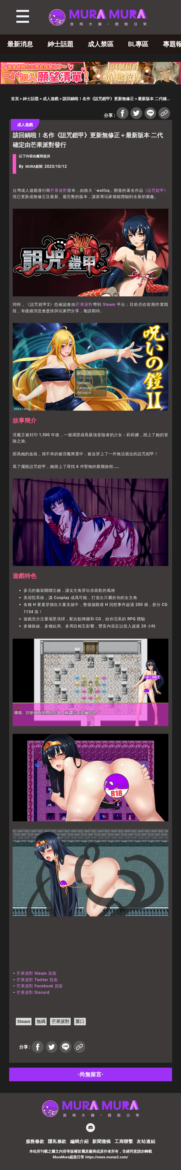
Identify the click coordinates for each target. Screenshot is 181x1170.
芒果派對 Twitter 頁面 (37, 979)
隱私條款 (57, 1141)
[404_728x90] (90, 83)
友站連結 (146, 1141)
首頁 (15, 98)
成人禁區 (101, 44)
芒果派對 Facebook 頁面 (40, 986)
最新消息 (20, 44)
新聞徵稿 (101, 1141)
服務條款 (35, 1141)
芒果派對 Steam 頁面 (37, 973)
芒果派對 (58, 190)
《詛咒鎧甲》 (155, 190)
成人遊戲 (51, 98)
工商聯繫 (124, 1141)
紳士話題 (60, 44)
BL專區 (138, 44)
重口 (79, 1021)
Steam (109, 304)
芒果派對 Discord (33, 992)
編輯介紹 (79, 1141)
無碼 (40, 1021)
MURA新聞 (33, 167)
